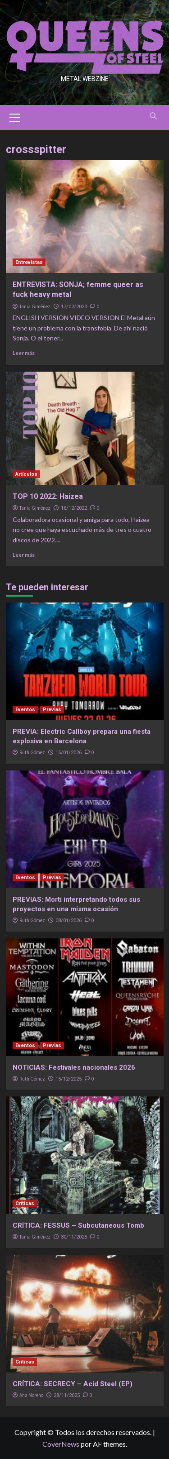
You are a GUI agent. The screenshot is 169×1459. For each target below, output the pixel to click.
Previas (52, 710)
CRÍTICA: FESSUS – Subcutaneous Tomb (78, 1225)
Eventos (25, 710)
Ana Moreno (31, 1395)
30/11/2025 (74, 1237)
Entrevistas (29, 262)
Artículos (26, 474)
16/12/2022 (74, 508)
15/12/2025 (68, 1079)
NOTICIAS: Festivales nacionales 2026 (74, 1067)
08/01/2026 (68, 920)
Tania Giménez (34, 306)
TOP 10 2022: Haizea (48, 496)
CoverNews (60, 1444)
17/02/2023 (74, 307)
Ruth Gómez (32, 752)
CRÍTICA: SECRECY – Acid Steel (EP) (72, 1384)
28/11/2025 (67, 1395)
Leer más (24, 352)
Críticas (24, 1203)
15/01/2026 (68, 753)
